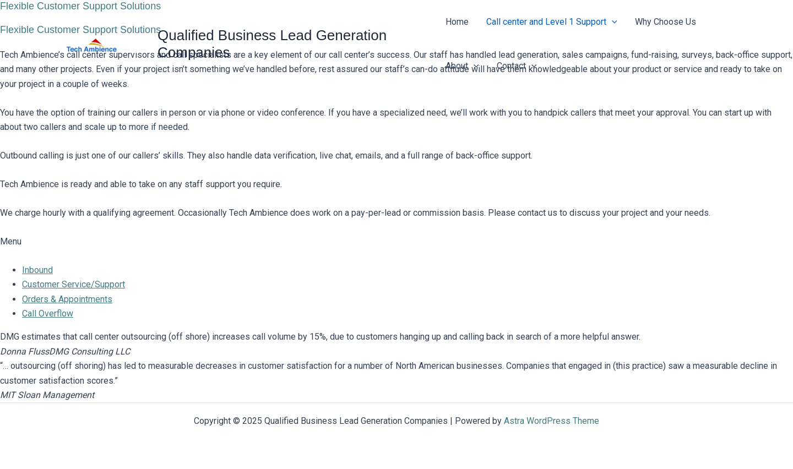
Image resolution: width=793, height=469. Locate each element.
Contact (517, 66)
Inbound (37, 270)
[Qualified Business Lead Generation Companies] (107, 43)
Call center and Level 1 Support (551, 22)
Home (457, 22)
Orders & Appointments (67, 299)
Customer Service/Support (73, 284)
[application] (611, 22)
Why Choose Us (665, 22)
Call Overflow (47, 313)
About (462, 66)
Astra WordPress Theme (551, 421)
